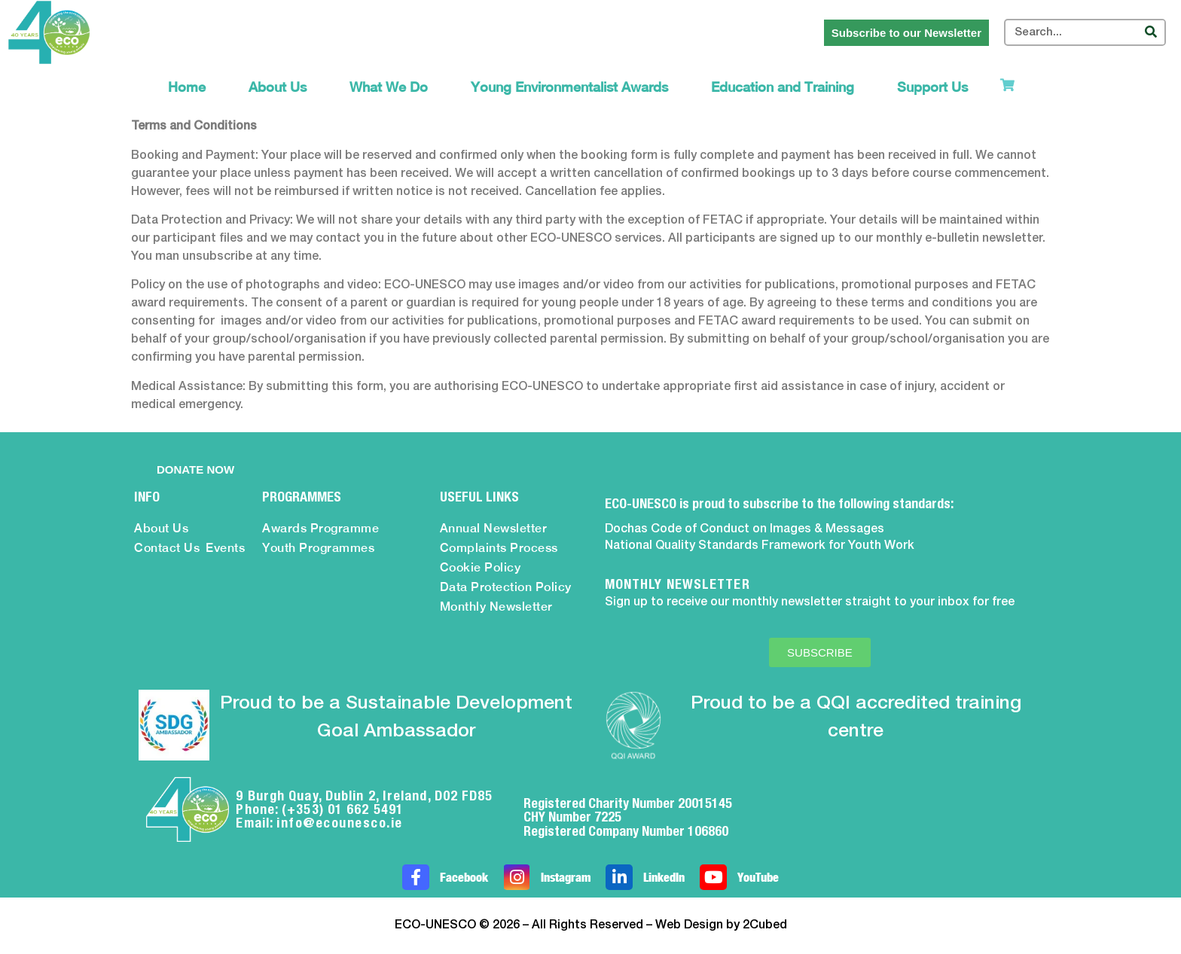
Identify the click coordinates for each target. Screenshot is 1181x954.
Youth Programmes (318, 548)
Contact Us (167, 548)
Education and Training (782, 87)
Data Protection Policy (506, 587)
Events (225, 548)
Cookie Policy (480, 567)
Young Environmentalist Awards (569, 87)
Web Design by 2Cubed (721, 925)
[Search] (1150, 32)
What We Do (388, 87)
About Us (278, 87)
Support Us (932, 87)
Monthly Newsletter (496, 606)
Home (187, 87)
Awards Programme (320, 528)
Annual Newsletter (494, 528)
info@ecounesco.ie (339, 823)
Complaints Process (499, 548)
